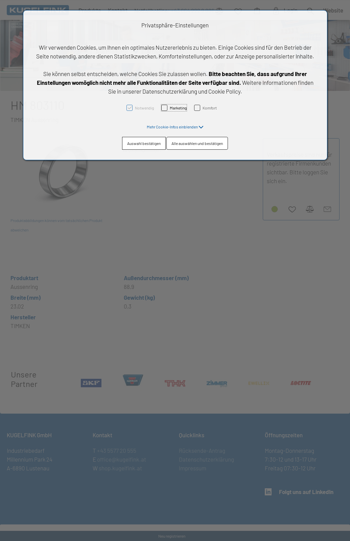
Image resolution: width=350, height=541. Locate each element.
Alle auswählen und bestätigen (197, 143)
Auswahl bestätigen (144, 143)
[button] (175, 126)
